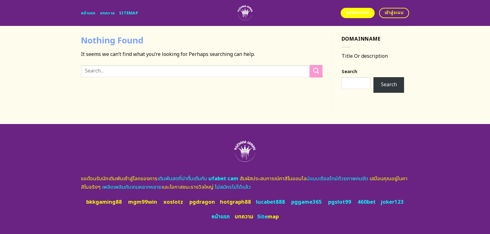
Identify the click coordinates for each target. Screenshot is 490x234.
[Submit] (316, 71)
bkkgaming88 (104, 202)
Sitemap (128, 13)
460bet (367, 202)
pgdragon (202, 202)
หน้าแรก (88, 13)
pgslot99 (339, 202)
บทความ (107, 13)
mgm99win (142, 202)
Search (349, 71)
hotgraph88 (235, 202)
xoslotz (173, 202)
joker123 (392, 202)
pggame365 (306, 202)
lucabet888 (270, 202)
